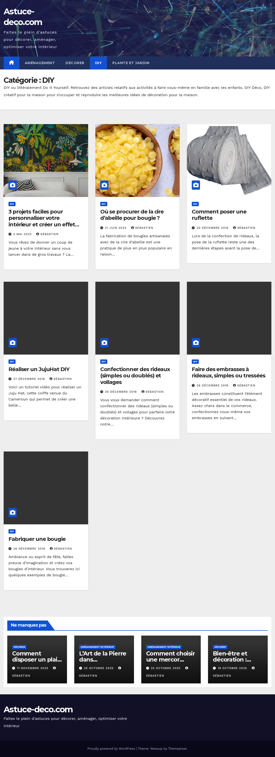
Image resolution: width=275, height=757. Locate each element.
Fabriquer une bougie (37, 539)
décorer (19, 647)
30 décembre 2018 (213, 228)
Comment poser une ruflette (219, 214)
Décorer (75, 63)
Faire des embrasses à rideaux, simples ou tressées (228, 372)
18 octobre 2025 (233, 668)
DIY (98, 63)
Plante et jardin (130, 63)
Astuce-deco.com (38, 709)
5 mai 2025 (23, 234)
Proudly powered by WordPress (111, 748)
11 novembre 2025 (33, 668)
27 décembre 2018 (29, 379)
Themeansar (177, 748)
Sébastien (47, 234)
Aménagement (40, 63)
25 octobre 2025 (99, 668)
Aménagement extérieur (97, 647)
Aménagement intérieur (164, 647)
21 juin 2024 (116, 228)
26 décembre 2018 (121, 391)
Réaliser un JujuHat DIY (38, 369)
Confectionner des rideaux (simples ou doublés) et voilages (135, 375)
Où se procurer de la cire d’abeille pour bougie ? (132, 214)
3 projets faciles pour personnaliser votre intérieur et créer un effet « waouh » (41, 221)
